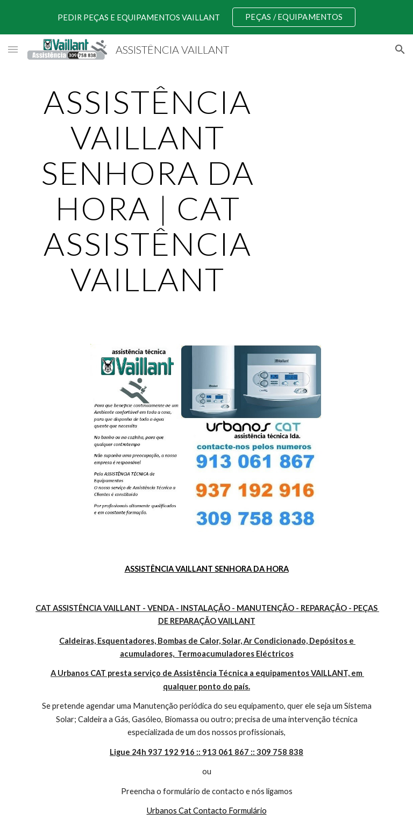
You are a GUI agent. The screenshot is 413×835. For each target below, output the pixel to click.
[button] (13, 49)
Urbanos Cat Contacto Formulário (207, 810)
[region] (206, 17)
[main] (147, 190)
